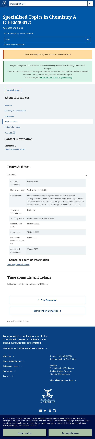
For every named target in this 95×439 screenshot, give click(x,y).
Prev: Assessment (49, 300)
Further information (12, 127)
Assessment (9, 116)
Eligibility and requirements (15, 111)
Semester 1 (11, 174)
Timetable (13, 134)
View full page (13, 90)
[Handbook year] (47, 39)
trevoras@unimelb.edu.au (15, 149)
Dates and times (11, 121)
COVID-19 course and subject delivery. (56, 77)
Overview (8, 105)
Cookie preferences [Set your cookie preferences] (70, 433)
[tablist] (51, 3)
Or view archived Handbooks (14, 44)
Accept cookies (24, 433)
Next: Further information (46, 310)
